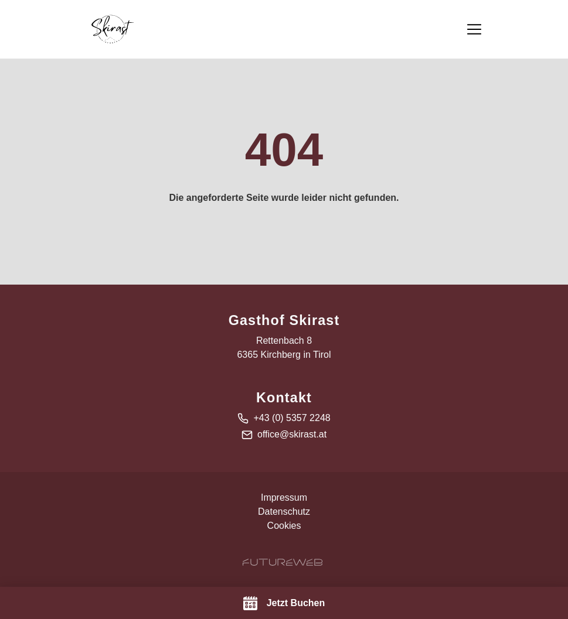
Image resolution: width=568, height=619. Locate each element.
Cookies (284, 526)
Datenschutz (284, 512)
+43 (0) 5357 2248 (291, 418)
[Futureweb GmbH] (282, 562)
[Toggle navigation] (474, 29)
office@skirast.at (291, 434)
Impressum (284, 497)
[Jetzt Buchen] (284, 603)
